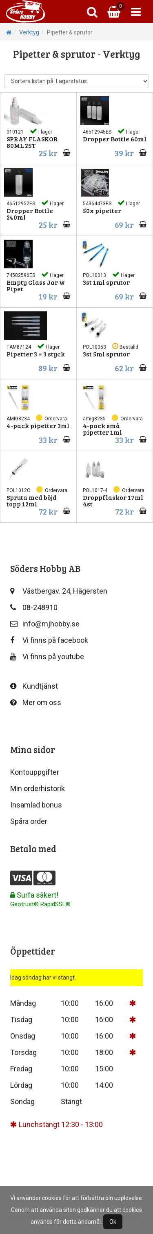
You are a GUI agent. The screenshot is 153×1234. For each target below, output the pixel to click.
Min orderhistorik (37, 788)
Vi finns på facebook (49, 640)
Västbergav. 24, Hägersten (58, 591)
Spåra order (28, 821)
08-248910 (34, 607)
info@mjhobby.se (45, 623)
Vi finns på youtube (47, 656)
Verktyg (29, 32)
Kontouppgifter (34, 772)
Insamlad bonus (36, 805)
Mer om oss (35, 702)
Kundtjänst (34, 686)
